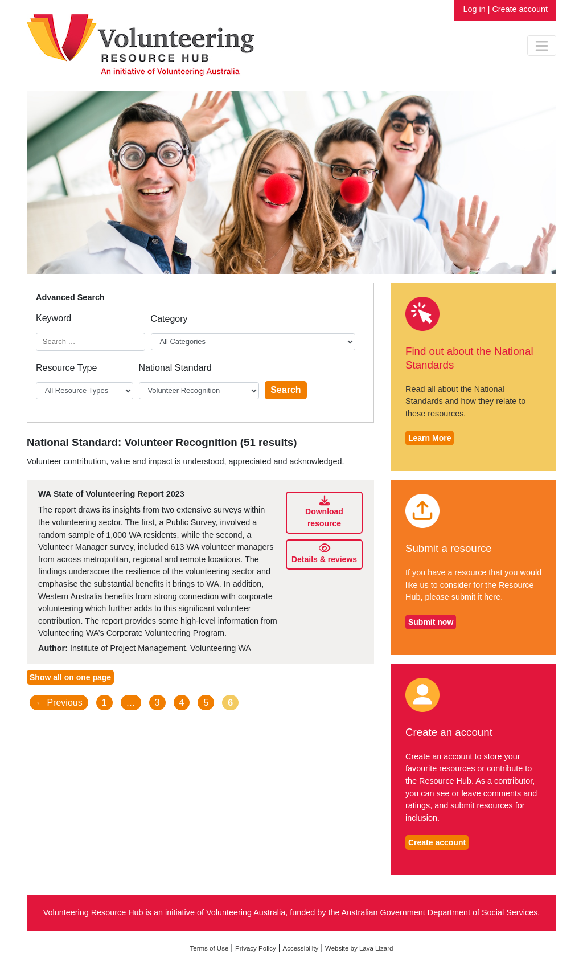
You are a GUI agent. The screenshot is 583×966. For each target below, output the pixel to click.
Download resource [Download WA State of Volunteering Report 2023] (324, 512)
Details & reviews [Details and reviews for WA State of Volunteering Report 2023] (324, 553)
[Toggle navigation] (541, 45)
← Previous (59, 702)
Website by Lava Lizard (359, 948)
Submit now (430, 622)
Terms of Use (209, 948)
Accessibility (301, 948)
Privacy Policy (255, 948)
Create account (520, 9)
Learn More (429, 438)
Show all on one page (70, 677)
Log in (474, 9)
